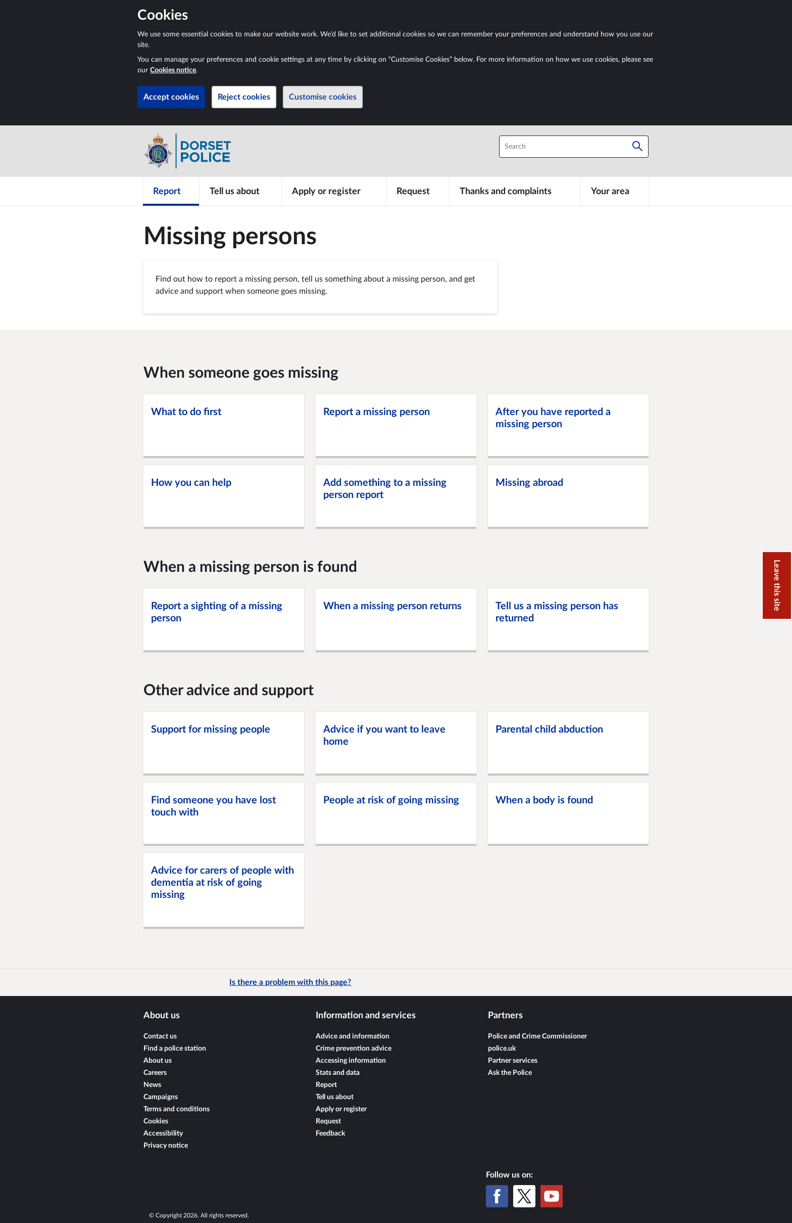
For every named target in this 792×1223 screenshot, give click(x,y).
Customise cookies (323, 97)
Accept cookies (171, 97)
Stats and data (338, 1072)
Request (328, 1121)
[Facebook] (497, 1196)
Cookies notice (173, 70)
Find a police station (174, 1048)
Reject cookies (244, 97)
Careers (155, 1072)
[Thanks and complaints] (515, 191)
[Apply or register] (333, 191)
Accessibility (163, 1133)
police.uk (502, 1048)
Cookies (155, 1121)
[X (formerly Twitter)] (524, 1196)
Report (326, 1085)
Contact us (160, 1036)
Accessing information (351, 1060)
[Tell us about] (240, 191)
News (152, 1085)
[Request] (417, 191)
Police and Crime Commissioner (537, 1036)
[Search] (637, 146)
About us (157, 1060)
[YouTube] (551, 1196)
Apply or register (341, 1109)
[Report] (171, 191)
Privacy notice (165, 1145)
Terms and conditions (176, 1109)
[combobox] (574, 146)
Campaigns (160, 1097)
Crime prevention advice (353, 1048)
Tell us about (335, 1097)
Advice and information (352, 1036)
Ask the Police (510, 1072)
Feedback (330, 1133)
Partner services (512, 1060)
